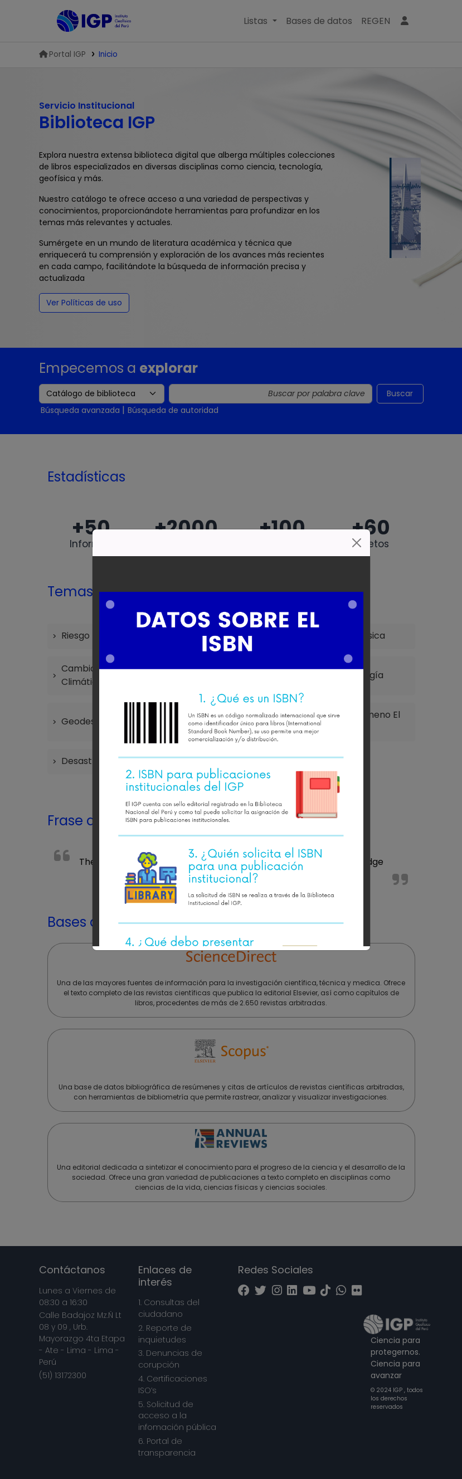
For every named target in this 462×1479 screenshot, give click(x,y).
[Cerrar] (357, 543)
